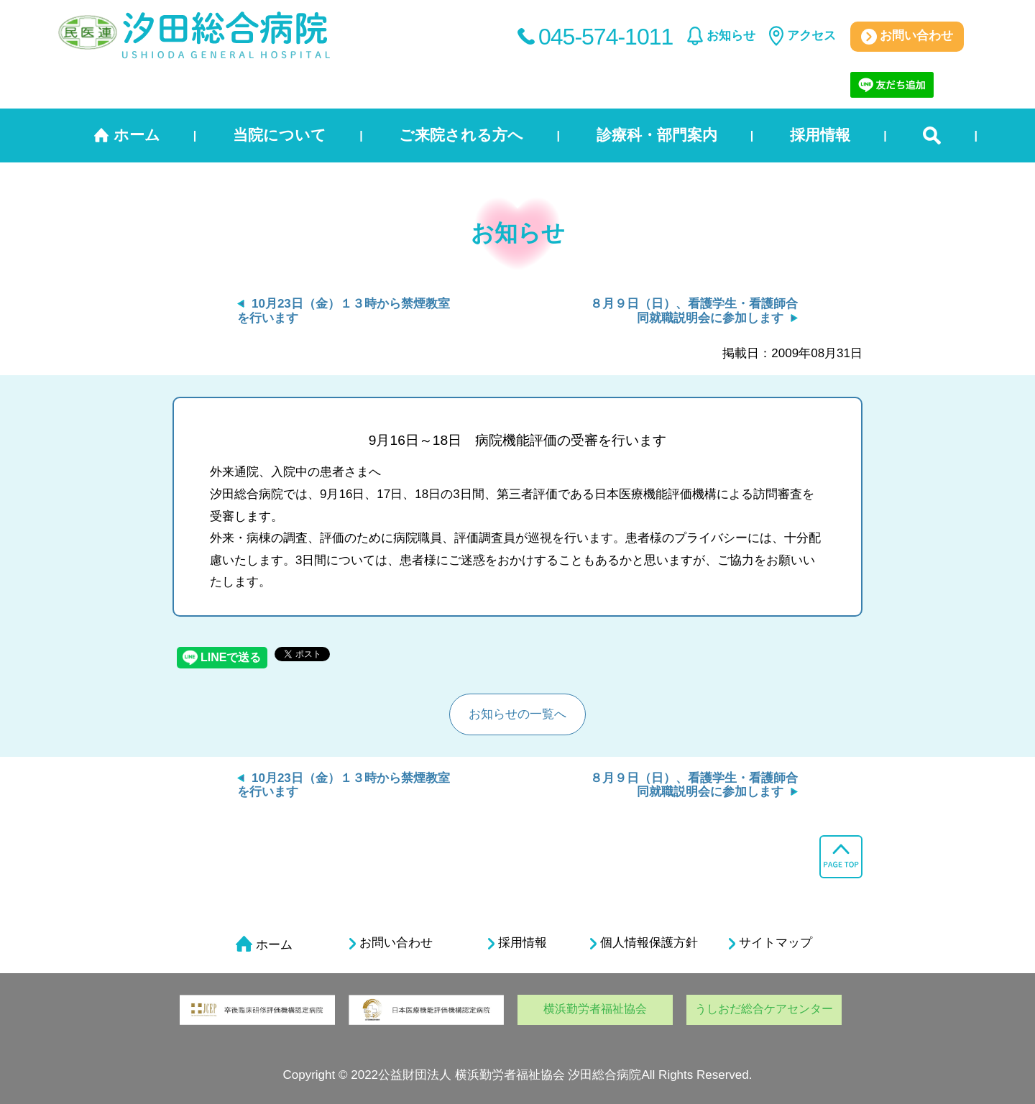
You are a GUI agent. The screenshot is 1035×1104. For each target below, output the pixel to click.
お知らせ (731, 35)
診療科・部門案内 (657, 134)
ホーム (137, 134)
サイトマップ (770, 943)
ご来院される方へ (461, 134)
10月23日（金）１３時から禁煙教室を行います (343, 785)
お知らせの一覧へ (517, 714)
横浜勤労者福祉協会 (595, 1009)
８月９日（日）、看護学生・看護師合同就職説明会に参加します (694, 311)
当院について (279, 134)
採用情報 (820, 134)
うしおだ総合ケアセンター (764, 1009)
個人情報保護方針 (644, 943)
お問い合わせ (907, 37)
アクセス (811, 35)
